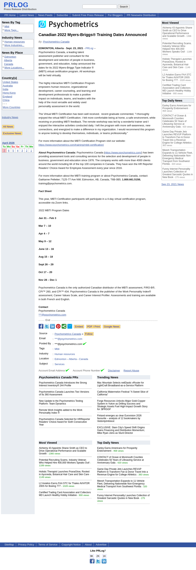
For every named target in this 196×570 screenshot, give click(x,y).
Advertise (101, 544)
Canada (8, 64)
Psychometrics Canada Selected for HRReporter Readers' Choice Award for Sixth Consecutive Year (64, 422)
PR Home (10, 15)
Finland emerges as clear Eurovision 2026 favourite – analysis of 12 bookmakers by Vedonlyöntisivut (119, 418)
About (88, 544)
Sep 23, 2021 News (173, 184)
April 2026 (8, 142)
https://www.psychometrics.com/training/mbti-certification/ (71, 144)
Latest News (27, 15)
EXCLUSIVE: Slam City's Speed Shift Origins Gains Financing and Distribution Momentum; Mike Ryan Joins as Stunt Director (121, 430)
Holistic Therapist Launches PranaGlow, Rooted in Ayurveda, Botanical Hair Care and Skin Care (64, 473)
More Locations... (14, 67)
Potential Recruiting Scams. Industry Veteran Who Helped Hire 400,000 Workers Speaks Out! (64, 461)
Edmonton (10, 56)
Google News (111, 326)
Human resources (14, 41)
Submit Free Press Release (88, 15)
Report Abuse (131, 370)
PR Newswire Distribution (141, 15)
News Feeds (45, 15)
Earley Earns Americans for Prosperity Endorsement (177, 107)
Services (59, 364)
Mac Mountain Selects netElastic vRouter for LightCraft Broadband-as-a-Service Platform (120, 384)
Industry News (10, 117)
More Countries (11, 107)
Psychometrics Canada (56, 41)
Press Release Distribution (20, 8)
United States (10, 82)
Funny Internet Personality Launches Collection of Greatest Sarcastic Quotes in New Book (123, 497)
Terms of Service (47, 544)
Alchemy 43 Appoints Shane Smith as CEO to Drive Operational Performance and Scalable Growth (63, 451)
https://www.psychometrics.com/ (123, 152)
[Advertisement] (128, 75)
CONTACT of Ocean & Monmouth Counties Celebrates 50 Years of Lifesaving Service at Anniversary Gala (120, 460)
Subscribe (62, 15)
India (5, 89)
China (6, 100)
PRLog (89, 48)
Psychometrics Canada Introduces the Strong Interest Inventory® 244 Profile (63, 384)
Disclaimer (114, 370)
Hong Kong (9, 92)
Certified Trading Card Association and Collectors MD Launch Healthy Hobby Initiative (65, 494)
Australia (8, 85)
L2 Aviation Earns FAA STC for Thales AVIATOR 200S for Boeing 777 (177, 77)
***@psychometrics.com (52, 314)
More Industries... (14, 45)
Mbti (6, 26)
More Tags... (11, 30)
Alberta (8, 60)
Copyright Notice (71, 544)
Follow (89, 333)
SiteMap (9, 544)
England (7, 96)
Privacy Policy (26, 544)
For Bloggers (115, 15)
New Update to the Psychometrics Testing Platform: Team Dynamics (61, 402)
